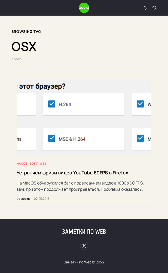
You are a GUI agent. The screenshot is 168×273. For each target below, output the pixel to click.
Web (43, 163)
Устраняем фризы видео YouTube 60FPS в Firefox (72, 172)
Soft (34, 163)
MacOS (22, 163)
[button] (145, 8)
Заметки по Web (84, 231)
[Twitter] (84, 246)
